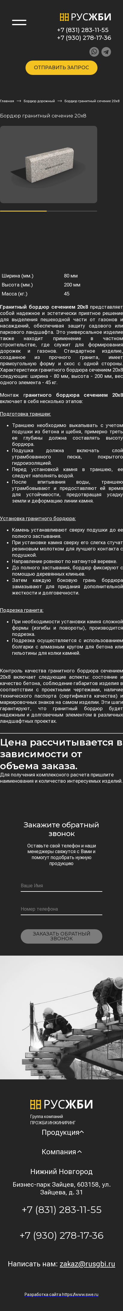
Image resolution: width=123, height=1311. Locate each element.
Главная (7, 101)
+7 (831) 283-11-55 (83, 30)
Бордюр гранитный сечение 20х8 (92, 101)
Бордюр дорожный (39, 101)
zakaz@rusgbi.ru (87, 1264)
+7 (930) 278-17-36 (84, 38)
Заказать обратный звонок (61, 936)
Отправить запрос (61, 67)
